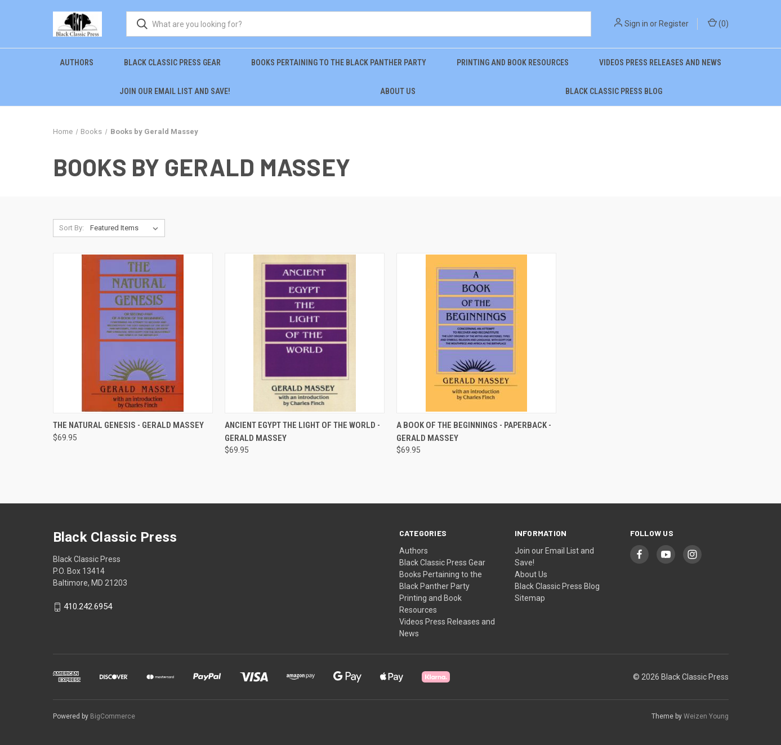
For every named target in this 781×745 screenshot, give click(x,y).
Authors (76, 62)
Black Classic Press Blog (613, 91)
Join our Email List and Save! (174, 91)
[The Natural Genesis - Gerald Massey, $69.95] (133, 333)
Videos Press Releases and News (660, 62)
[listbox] (126, 228)
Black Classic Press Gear (172, 62)
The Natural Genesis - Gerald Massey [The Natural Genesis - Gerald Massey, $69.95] (128, 425)
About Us (398, 91)
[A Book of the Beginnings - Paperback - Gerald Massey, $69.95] (476, 333)
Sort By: (71, 228)
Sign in (636, 23)
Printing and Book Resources (513, 62)
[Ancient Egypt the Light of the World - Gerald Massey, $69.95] (304, 333)
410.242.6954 (88, 607)
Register (674, 23)
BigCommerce (112, 716)
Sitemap (530, 598)
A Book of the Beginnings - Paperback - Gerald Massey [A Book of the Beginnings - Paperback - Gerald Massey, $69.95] (473, 431)
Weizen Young (706, 716)
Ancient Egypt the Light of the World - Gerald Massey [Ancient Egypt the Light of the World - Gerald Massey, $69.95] (302, 431)
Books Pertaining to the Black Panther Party (338, 62)
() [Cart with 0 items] (718, 23)
